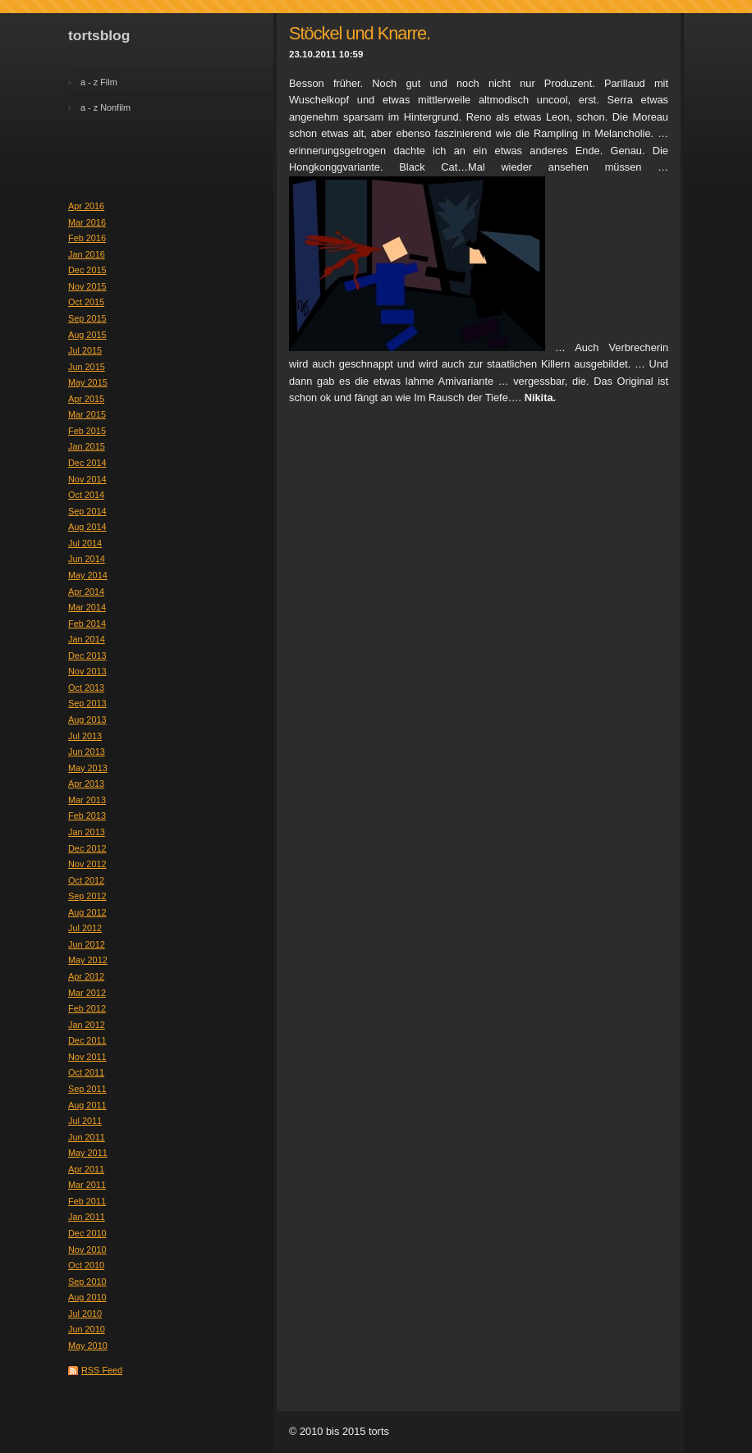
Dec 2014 (87, 463)
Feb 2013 (87, 815)
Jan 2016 (86, 254)
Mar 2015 (87, 414)
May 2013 (88, 768)
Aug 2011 (87, 1105)
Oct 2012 (86, 880)
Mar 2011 (87, 1185)
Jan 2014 (86, 639)
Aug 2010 (87, 1297)
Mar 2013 (87, 800)
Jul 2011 (85, 1121)
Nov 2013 (87, 671)
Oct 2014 (86, 495)
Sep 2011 (87, 1089)
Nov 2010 (87, 1249)
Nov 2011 (87, 1057)
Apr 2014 (86, 591)
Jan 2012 (86, 1025)
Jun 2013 (86, 751)
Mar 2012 (87, 993)
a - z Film (98, 82)
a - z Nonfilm (105, 107)
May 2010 (88, 1345)
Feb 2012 (87, 1008)
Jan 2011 (86, 1217)
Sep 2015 (87, 318)
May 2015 (88, 382)
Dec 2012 (87, 848)
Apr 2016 (86, 206)
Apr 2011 (86, 1169)
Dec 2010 (87, 1233)
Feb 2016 (87, 238)
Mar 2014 (87, 607)
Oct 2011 (86, 1072)
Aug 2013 (87, 719)
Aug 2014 (87, 527)
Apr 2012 (86, 976)
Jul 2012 (85, 928)
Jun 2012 (86, 944)
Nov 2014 (87, 479)
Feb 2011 (87, 1201)
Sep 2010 (87, 1281)
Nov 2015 (87, 286)
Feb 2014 (87, 623)
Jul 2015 (85, 350)
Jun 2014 (86, 559)
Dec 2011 (87, 1040)
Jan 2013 (86, 832)
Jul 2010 (85, 1313)
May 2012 (88, 960)
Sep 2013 (87, 703)
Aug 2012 (87, 912)
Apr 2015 (86, 399)
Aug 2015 (87, 335)
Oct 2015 (86, 302)
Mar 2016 (87, 222)
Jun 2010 (86, 1329)
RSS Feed (101, 1370)
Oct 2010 (86, 1265)
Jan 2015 (86, 446)
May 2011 (88, 1153)
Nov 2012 (87, 864)
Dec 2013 (87, 655)
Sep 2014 (87, 511)
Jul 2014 (85, 543)
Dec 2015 (87, 270)
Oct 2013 (86, 687)
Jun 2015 (86, 367)
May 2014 (88, 575)
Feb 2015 (87, 431)
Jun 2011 (86, 1137)
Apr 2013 (86, 783)
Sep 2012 (87, 896)
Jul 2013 (85, 736)
